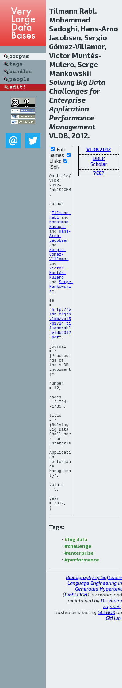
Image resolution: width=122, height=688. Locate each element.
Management (72, 126)
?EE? (98, 173)
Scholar (98, 164)
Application (69, 108)
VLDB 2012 (98, 149)
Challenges (68, 90)
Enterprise (67, 99)
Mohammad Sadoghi (60, 234)
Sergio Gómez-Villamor (58, 270)
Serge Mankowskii (61, 309)
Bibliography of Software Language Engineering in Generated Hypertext (94, 650)
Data (97, 81)
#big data (75, 606)
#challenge (77, 613)
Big (81, 81)
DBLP (99, 158)
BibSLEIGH (76, 662)
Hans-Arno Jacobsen (60, 248)
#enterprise (79, 620)
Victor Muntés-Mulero (57, 292)
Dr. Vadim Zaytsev (111, 670)
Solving (62, 81)
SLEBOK (106, 679)
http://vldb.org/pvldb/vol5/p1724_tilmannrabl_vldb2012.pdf (60, 353)
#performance (81, 627)
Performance (71, 117)
